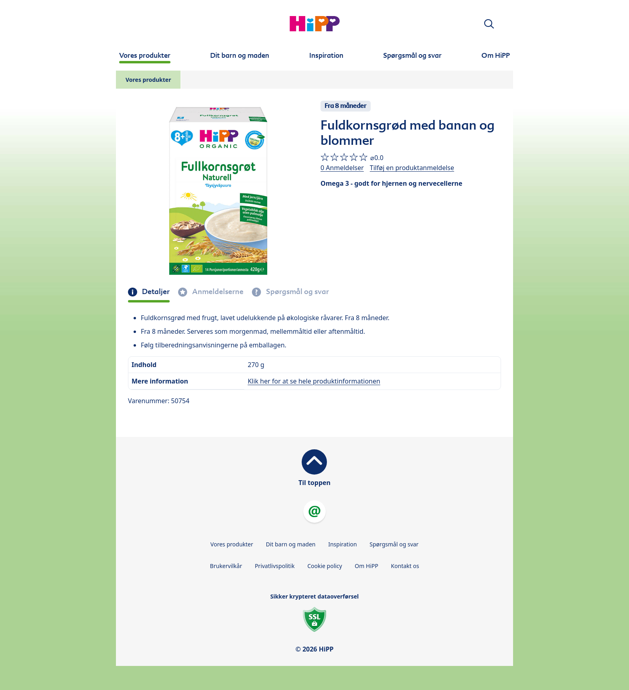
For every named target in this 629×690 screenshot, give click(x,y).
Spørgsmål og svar (393, 544)
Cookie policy (324, 566)
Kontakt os (405, 566)
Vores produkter (148, 79)
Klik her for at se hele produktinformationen (314, 381)
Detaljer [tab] (155, 291)
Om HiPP (366, 566)
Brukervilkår (226, 566)
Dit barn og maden (291, 544)
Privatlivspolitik (274, 566)
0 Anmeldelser (342, 167)
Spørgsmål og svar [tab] (296, 291)
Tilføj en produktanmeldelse (412, 167)
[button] (489, 23)
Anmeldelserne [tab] (217, 291)
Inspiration (342, 544)
